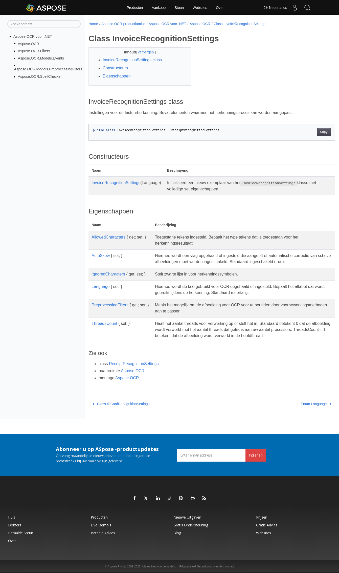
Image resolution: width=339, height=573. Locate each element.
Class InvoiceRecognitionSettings (240, 24)
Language (100, 286)
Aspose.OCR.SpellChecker (40, 76)
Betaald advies (103, 532)
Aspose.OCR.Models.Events (41, 58)
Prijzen (261, 517)
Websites (200, 8)
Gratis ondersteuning (190, 525)
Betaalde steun (20, 532)
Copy (306, 132)
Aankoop (159, 8)
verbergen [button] (142, 52)
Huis (11, 517)
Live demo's (101, 525)
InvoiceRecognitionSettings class (132, 60)
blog (177, 532)
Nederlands (275, 7)
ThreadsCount (104, 323)
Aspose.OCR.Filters (34, 51)
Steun (179, 8)
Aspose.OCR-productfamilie (123, 24)
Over (219, 8)
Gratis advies (266, 525)
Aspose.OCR (28, 44)
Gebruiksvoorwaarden (210, 566)
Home (93, 24)
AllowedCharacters (108, 237)
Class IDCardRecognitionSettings (121, 404)
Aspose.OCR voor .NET (32, 36)
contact (229, 566)
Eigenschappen (116, 76)
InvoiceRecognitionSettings (116, 183)
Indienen (256, 455)
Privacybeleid (187, 566)
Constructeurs (115, 68)
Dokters (14, 525)
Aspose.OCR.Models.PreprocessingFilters (48, 69)
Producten (135, 8)
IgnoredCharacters (108, 274)
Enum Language (299, 404)
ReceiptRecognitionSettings (134, 364)
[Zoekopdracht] (44, 24)
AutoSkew (101, 255)
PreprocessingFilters (110, 305)
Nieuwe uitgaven (187, 517)
